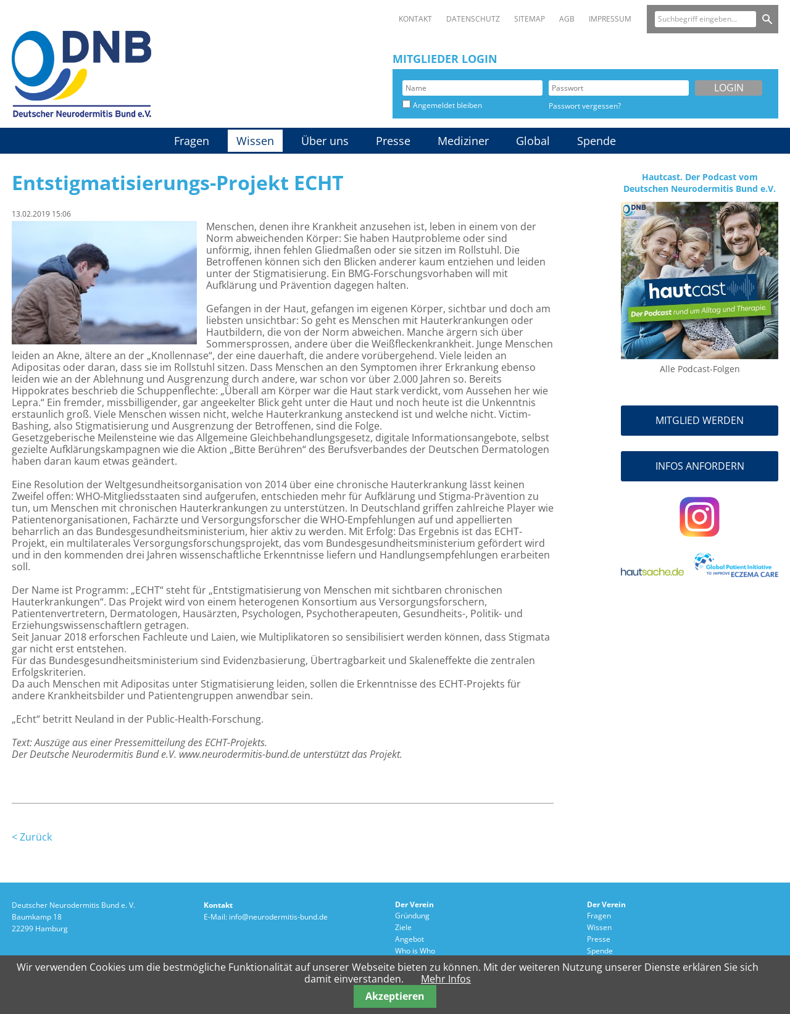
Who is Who (415, 950)
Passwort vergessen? (585, 106)
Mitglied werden (699, 420)
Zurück (36, 837)
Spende (596, 140)
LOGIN (729, 87)
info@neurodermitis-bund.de (278, 917)
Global (533, 140)
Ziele (403, 927)
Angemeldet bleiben (447, 105)
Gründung (412, 915)
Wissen (255, 140)
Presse (393, 140)
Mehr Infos (446, 979)
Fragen (191, 140)
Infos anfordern (699, 466)
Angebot (409, 939)
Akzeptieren (395, 996)
